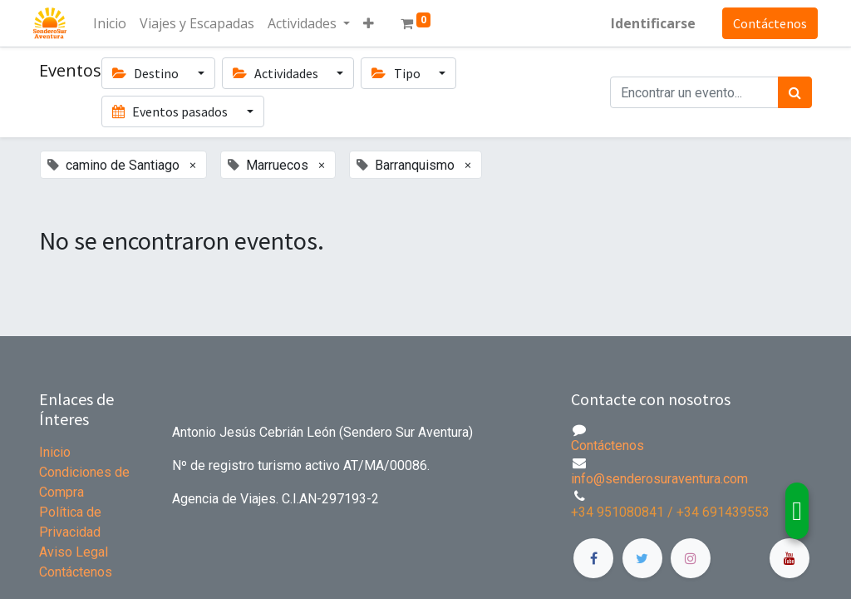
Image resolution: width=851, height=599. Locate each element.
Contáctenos (764, 23)
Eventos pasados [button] (171, 111)
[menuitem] (115, 23)
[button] (374, 23)
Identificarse (647, 23)
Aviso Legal (73, 552)
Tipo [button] (396, 73)
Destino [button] (146, 73)
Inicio (55, 452)
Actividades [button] (277, 73)
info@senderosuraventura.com (659, 479)
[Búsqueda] (795, 92)
